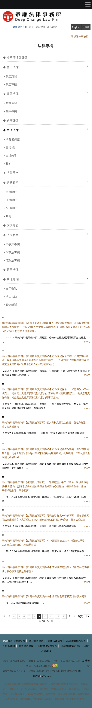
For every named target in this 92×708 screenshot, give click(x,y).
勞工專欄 (11, 84)
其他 (8, 163)
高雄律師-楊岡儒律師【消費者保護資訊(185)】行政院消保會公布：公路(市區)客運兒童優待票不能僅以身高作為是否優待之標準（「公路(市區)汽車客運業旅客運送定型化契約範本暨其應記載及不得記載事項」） (45, 360)
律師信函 (74, 689)
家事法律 (13, 269)
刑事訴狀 (11, 200)
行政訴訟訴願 (28, 689)
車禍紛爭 (11, 155)
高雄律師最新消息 (71, 646)
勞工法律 (13, 67)
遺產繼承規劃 (17, 694)
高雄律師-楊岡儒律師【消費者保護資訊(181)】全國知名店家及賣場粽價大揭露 (44, 596)
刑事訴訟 (13, 689)
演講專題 (13, 225)
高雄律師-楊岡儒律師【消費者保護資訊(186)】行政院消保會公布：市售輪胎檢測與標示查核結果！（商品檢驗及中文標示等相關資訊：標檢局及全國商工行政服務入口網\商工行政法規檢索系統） (46, 327)
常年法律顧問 (35, 694)
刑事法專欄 (13, 252)
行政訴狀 (11, 208)
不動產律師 (9, 646)
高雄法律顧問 (55, 640)
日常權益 (11, 147)
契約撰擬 (50, 694)
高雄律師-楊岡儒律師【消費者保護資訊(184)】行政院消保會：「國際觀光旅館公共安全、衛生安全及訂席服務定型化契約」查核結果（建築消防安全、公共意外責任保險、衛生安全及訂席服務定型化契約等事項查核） (46, 393)
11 (51, 616)
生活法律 (13, 130)
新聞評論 (13, 120)
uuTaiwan (46, 676)
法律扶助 (11, 296)
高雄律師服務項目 (76, 640)
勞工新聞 (11, 76)
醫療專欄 (11, 111)
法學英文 (13, 173)
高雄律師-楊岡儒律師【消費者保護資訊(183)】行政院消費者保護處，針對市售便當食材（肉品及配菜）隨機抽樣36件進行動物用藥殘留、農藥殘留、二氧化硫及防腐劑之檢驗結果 (46, 453)
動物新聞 (11, 304)
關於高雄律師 (36, 640)
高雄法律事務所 (16, 640)
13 (64, 616)
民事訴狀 (11, 192)
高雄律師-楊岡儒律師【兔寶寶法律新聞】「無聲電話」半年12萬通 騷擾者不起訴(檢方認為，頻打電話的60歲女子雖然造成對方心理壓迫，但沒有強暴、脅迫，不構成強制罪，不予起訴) (45, 486)
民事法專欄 (13, 244)
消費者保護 (13, 139)
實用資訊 (11, 288)
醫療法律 (13, 94)
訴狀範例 (13, 182)
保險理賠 (43, 689)
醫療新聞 (11, 103)
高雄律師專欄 (26, 646)
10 (45, 616)
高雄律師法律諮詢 (47, 646)
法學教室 (13, 235)
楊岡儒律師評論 (17, 57)
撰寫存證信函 (58, 689)
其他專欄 (13, 279)
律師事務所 (42, 684)
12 (57, 616)
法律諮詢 (73, 684)
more (87, 341)
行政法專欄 (13, 260)
